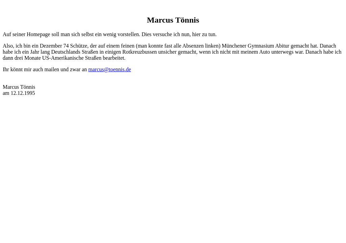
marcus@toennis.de (109, 69)
